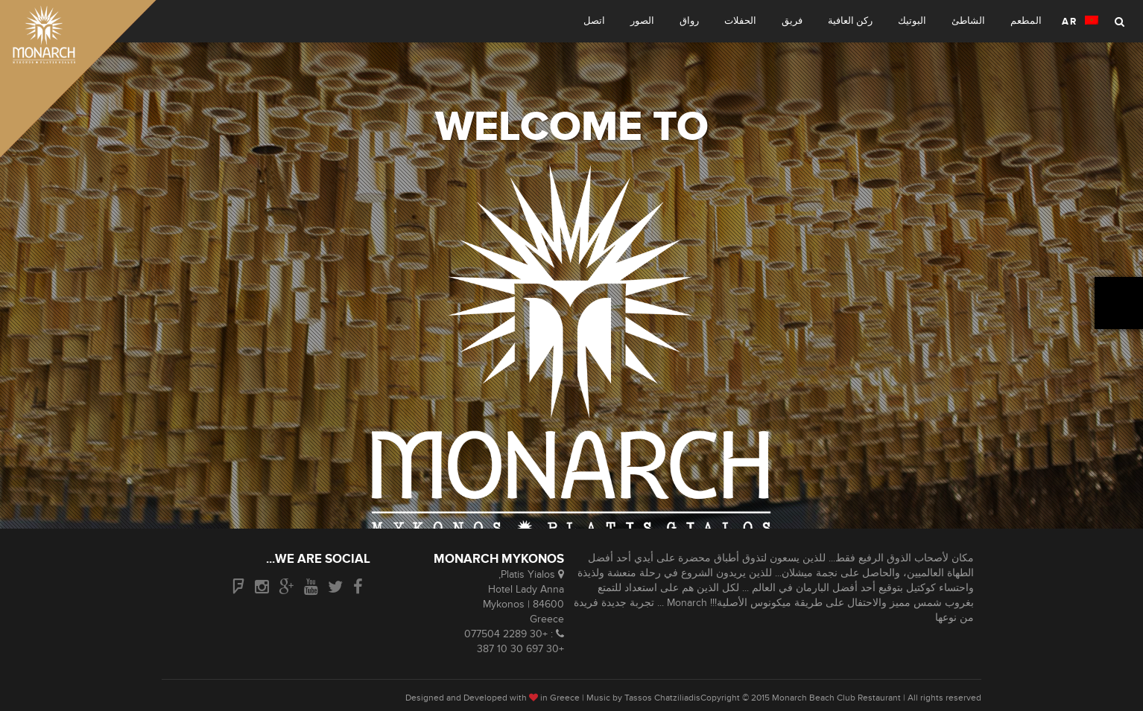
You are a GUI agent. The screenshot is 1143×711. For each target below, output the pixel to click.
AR (1080, 22)
